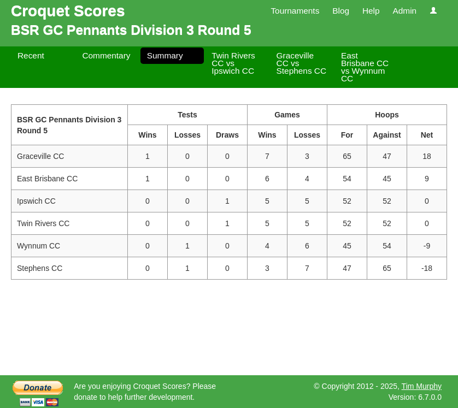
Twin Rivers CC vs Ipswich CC (233, 63)
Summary (165, 55)
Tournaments (295, 10)
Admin (404, 10)
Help (371, 10)
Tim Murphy (422, 386)
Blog (340, 10)
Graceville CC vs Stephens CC (302, 63)
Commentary (106, 55)
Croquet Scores (68, 10)
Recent (30, 55)
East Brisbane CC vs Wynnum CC (365, 67)
